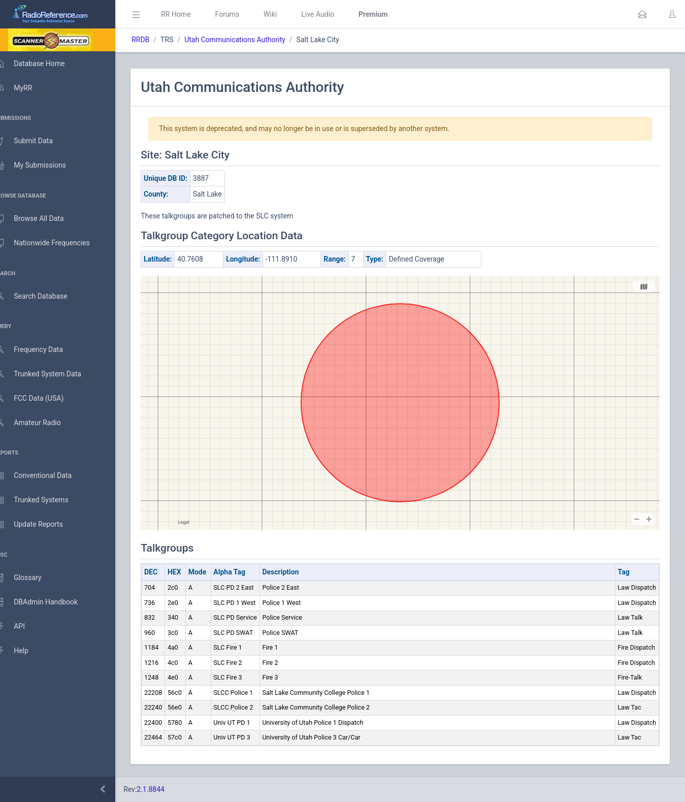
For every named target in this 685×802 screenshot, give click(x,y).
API (20, 626)
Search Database (41, 296)
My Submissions (40, 165)
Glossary (28, 578)
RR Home (190, 14)
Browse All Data (39, 218)
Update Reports (39, 524)
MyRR (23, 87)
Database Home (39, 63)
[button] (642, 14)
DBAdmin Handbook (46, 602)
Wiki (284, 14)
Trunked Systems (41, 500)
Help (21, 651)
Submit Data (34, 141)
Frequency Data (39, 349)
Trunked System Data (48, 374)
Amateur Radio (38, 423)
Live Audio (332, 14)
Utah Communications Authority (249, 40)
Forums (242, 14)
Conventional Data (43, 475)
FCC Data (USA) (39, 398)
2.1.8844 (165, 789)
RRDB (155, 40)
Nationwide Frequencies (52, 243)
